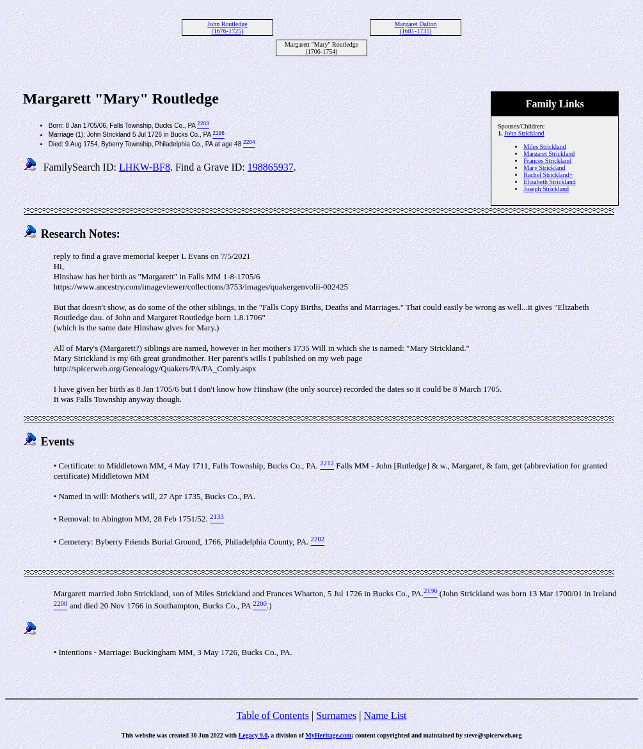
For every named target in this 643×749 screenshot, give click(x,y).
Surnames (336, 715)
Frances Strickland (547, 160)
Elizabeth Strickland (549, 181)
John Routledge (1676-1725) (227, 27)
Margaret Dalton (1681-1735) (415, 27)
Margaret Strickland (549, 153)
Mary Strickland (544, 167)
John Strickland (524, 133)
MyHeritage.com (328, 735)
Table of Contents (272, 715)
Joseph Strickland (546, 188)
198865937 (271, 167)
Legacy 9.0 (253, 735)
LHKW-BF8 (144, 167)
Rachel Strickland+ (548, 174)
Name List (384, 715)
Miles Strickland (544, 146)
